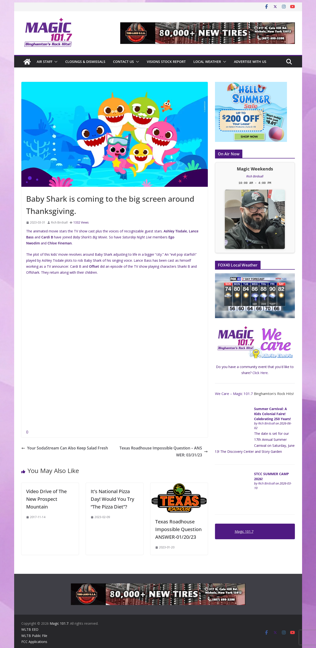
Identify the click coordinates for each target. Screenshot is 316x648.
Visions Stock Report (166, 61)
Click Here (260, 372)
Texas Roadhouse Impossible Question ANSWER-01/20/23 (178, 529)
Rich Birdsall (59, 222)
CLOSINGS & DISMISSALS (85, 61)
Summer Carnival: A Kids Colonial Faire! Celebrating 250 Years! (272, 413)
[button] (55, 61)
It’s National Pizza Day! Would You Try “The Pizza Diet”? (112, 499)
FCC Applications (34, 641)
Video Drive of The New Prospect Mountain (46, 499)
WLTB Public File (34, 635)
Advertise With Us (250, 61)
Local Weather (207, 61)
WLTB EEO (29, 629)
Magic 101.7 (244, 531)
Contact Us (123, 61)
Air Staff (44, 61)
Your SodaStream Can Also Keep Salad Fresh (64, 448)
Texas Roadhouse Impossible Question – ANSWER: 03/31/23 (163, 451)
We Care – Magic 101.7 (234, 393)
